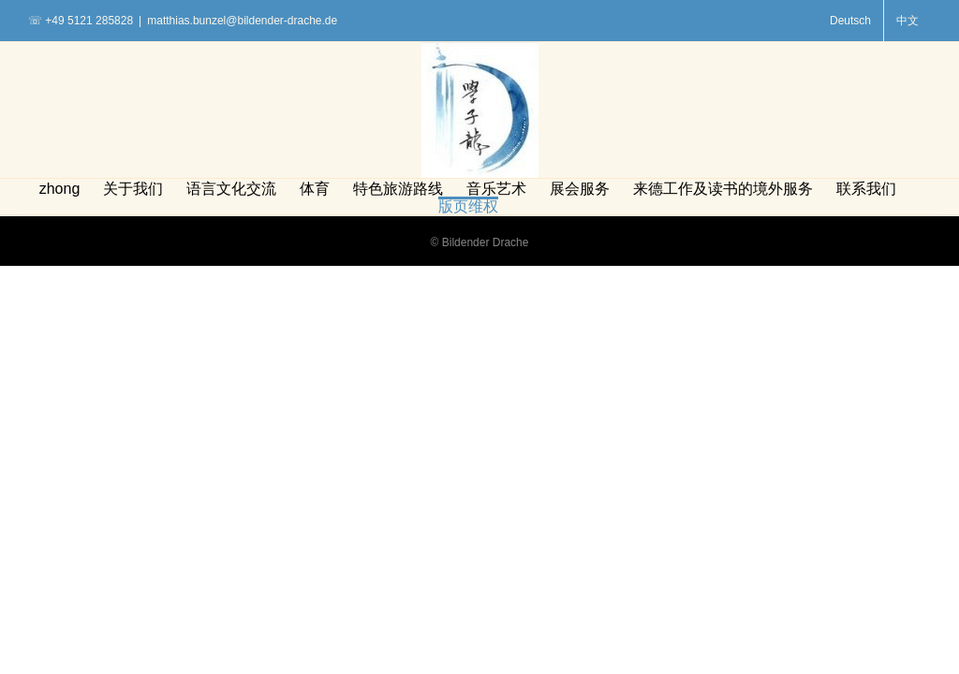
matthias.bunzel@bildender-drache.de (242, 20)
